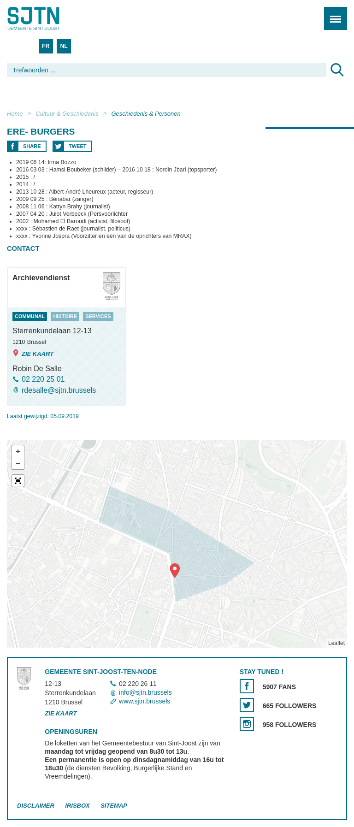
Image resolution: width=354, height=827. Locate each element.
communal (30, 316)
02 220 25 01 (43, 379)
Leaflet (336, 643)
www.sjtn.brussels (144, 701)
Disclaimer (35, 805)
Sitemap (113, 805)
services (98, 316)
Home (15, 113)
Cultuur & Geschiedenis (67, 113)
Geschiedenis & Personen (145, 113)
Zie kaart (32, 353)
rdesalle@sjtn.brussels (59, 390)
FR (45, 46)
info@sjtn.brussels (145, 692)
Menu (332, 13)
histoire (65, 316)
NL (63, 46)
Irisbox (77, 805)
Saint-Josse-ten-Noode (46, 18)
